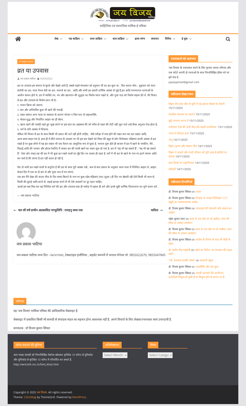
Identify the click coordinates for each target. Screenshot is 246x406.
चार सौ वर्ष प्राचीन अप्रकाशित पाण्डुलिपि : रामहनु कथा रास (48, 210)
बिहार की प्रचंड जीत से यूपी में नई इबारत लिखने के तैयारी (197, 104)
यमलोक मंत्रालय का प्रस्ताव (182, 114)
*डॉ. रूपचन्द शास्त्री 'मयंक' (182, 260)
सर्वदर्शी (172, 169)
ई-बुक (185, 38)
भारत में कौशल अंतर (179, 133)
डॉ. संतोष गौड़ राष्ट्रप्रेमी (179, 250)
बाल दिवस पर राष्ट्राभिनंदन (181, 163)
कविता (157, 210)
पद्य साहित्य (74, 38)
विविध (168, 38)
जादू (171, 139)
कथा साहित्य (96, 38)
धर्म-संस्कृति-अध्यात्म (26, 61)
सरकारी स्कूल (206, 260)
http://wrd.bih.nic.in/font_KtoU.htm (36, 364)
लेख (56, 38)
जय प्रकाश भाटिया (28, 78)
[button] (60, 39)
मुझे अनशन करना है (179, 120)
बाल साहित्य (118, 38)
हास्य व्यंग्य (140, 38)
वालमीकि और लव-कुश (207, 266)
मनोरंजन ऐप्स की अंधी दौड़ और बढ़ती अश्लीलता (193, 127)
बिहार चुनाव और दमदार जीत (183, 146)
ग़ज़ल (198, 191)
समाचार (155, 38)
